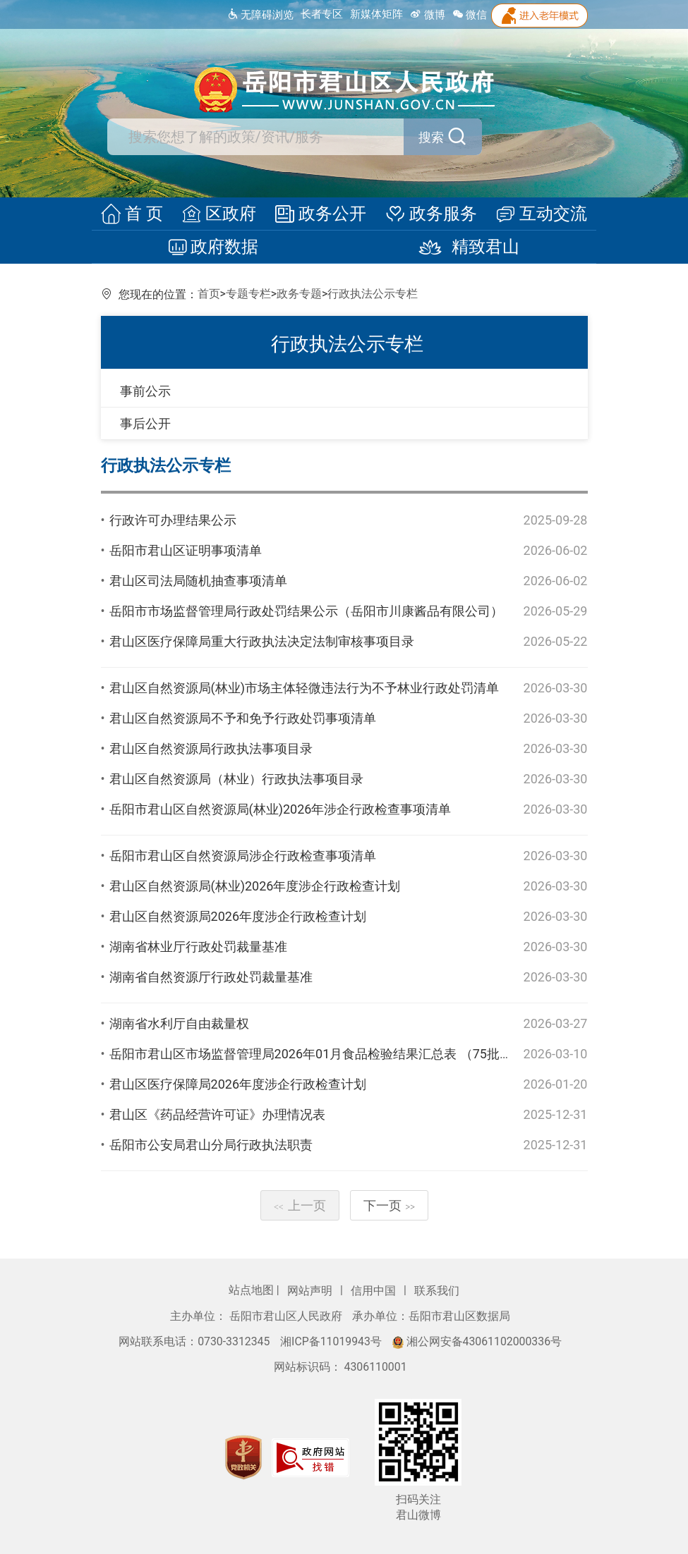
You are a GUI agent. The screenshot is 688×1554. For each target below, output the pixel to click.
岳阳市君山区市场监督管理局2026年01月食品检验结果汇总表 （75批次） (317, 1053)
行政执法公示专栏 (372, 293)
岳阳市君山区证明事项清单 (185, 550)
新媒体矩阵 (376, 14)
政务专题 (299, 293)
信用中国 (375, 1290)
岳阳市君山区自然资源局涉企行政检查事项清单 (242, 855)
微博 (427, 14)
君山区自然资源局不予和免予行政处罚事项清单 (242, 718)
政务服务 (427, 214)
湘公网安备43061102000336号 (477, 1341)
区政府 (222, 214)
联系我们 (436, 1290)
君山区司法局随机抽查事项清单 (198, 580)
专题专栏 (248, 293)
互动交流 (534, 214)
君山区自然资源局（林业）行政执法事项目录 (236, 778)
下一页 (389, 1205)
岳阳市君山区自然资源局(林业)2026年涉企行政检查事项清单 (280, 809)
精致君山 (461, 247)
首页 (209, 293)
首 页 (139, 214)
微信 (470, 14)
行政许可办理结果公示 (172, 520)
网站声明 (311, 1290)
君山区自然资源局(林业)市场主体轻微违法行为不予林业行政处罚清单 (304, 687)
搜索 (408, 137)
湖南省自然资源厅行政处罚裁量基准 (211, 976)
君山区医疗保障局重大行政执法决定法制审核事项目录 (261, 641)
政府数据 (217, 247)
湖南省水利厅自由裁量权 (179, 1023)
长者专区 (322, 14)
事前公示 (145, 391)
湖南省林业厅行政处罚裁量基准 (198, 946)
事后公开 (145, 423)
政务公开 (321, 214)
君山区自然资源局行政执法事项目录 (211, 748)
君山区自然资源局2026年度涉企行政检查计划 (237, 916)
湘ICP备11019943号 (332, 1341)
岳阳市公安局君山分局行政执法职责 (211, 1144)
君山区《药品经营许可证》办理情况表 (217, 1114)
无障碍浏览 (260, 14)
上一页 (300, 1205)
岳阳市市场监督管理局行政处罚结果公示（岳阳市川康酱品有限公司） (306, 611)
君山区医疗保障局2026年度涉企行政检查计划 (237, 1084)
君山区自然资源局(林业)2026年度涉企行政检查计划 (255, 886)
